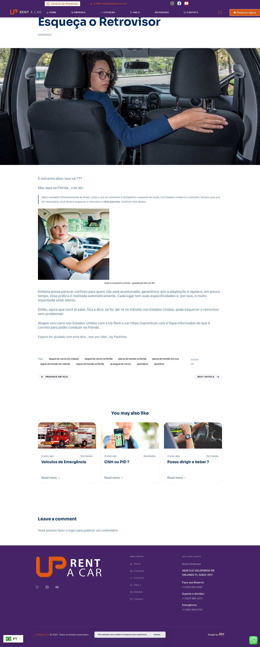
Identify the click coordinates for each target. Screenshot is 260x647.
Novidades (162, 12)
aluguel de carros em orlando (64, 358)
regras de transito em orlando (55, 364)
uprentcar (159, 364)
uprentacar (142, 364)
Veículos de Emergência (63, 462)
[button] (50, 478)
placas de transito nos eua (165, 358)
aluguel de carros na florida (98, 358)
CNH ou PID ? (116, 462)
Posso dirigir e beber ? (188, 462)
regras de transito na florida (90, 364)
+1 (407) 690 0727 (192, 609)
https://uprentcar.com (147, 323)
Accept (157, 634)
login (72, 530)
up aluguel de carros (120, 364)
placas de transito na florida (132, 358)
